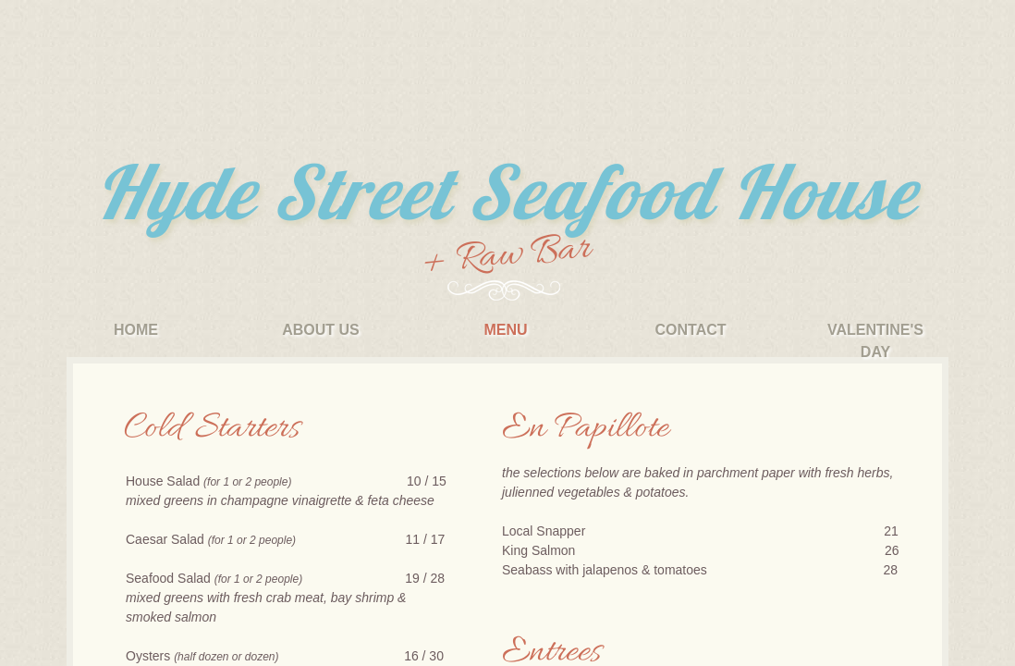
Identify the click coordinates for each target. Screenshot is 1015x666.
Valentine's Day (875, 341)
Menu (505, 330)
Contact (690, 330)
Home (136, 330)
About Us (321, 330)
